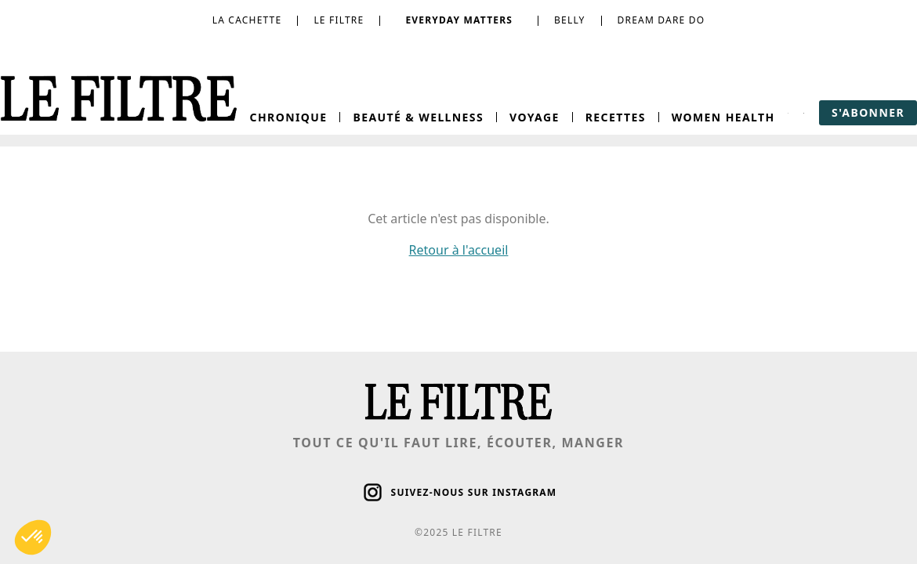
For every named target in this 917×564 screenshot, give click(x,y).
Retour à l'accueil (459, 249)
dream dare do (661, 20)
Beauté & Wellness (418, 117)
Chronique (289, 117)
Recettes (615, 117)
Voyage (534, 117)
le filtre (339, 20)
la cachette (247, 20)
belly (569, 20)
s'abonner (868, 112)
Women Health (723, 117)
